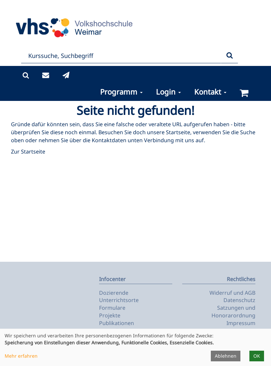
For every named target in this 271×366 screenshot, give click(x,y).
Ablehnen (225, 356)
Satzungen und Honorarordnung (233, 311)
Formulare (112, 307)
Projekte (109, 315)
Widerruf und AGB (232, 292)
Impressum (240, 323)
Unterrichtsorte (119, 300)
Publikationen (116, 323)
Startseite (178, 132)
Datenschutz (239, 300)
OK (256, 356)
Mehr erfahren (21, 356)
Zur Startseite (28, 151)
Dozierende (113, 292)
